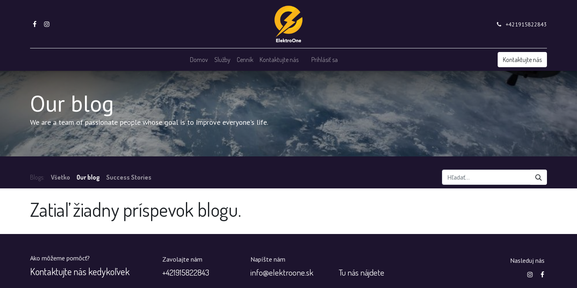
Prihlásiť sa (324, 60)
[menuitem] (199, 60)
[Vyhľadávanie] (538, 177)
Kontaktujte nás (522, 60)
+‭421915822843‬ (185, 272)
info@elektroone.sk (281, 272)
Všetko (60, 177)
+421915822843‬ (526, 24)
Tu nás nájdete (361, 272)
